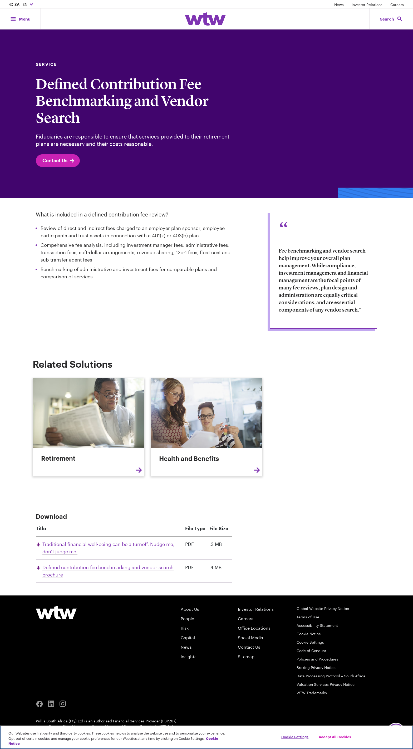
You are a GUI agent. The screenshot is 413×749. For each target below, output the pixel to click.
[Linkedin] (51, 704)
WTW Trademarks (312, 693)
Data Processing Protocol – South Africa (331, 676)
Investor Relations (367, 4)
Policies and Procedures (317, 659)
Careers (397, 4)
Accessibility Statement (317, 625)
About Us (190, 609)
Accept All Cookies (335, 737)
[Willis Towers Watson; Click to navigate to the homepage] (205, 19)
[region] (206, 737)
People (187, 618)
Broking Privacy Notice (316, 667)
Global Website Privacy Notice (323, 608)
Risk (185, 627)
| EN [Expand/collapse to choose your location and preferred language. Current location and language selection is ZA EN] (22, 4)
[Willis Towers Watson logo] (56, 612)
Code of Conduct (311, 650)
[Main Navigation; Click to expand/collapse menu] (20, 18)
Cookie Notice (309, 634)
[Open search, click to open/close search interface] (391, 18)
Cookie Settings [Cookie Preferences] (310, 642)
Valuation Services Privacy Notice (326, 684)
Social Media (250, 637)
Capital (188, 637)
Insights (188, 656)
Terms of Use (308, 617)
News (339, 4)
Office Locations (254, 627)
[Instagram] (62, 704)
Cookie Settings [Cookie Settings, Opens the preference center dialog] (294, 737)
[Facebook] (39, 704)
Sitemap (246, 656)
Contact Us (58, 163)
